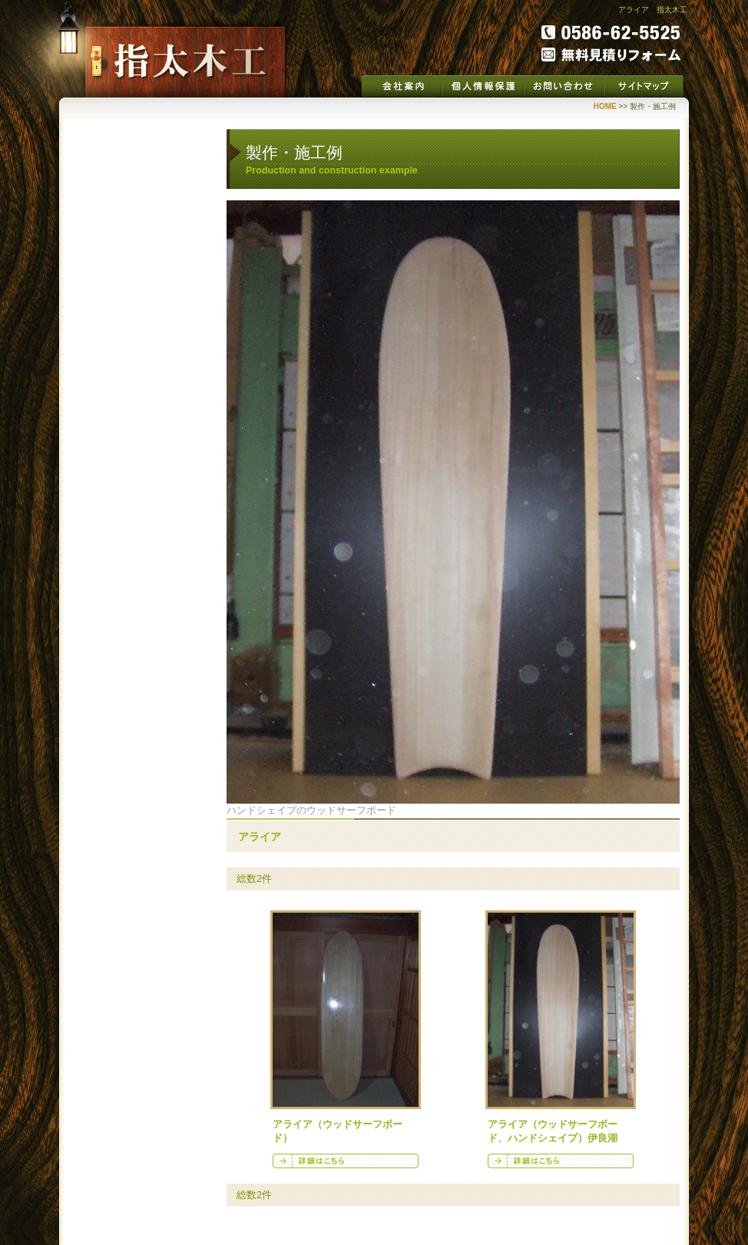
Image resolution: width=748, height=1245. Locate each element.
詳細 (346, 1161)
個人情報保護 (483, 86)
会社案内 (402, 86)
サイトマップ (643, 86)
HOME (605, 106)
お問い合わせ (564, 86)
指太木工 (185, 62)
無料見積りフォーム (611, 54)
